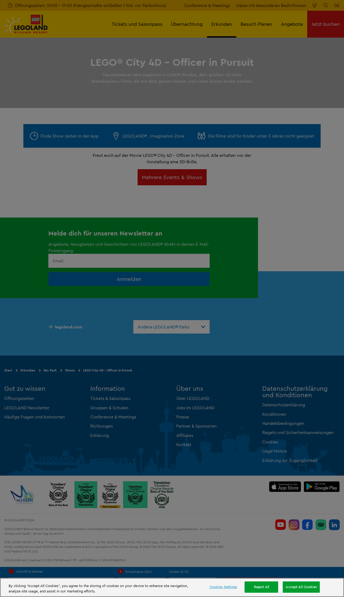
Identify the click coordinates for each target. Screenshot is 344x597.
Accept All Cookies (301, 587)
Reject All (261, 587)
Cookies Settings (223, 587)
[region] (172, 587)
